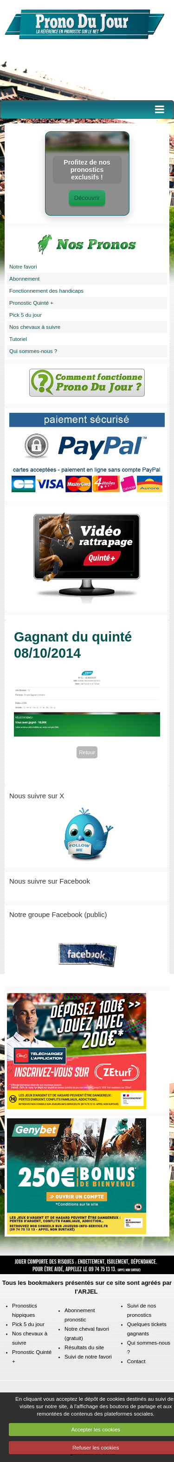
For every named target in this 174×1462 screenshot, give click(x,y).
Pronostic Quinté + (31, 303)
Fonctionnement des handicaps (46, 291)
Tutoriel (18, 339)
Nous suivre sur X (36, 796)
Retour (87, 752)
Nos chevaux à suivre (34, 327)
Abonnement (24, 279)
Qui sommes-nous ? (33, 351)
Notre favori (23, 266)
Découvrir (87, 197)
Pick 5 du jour (25, 315)
